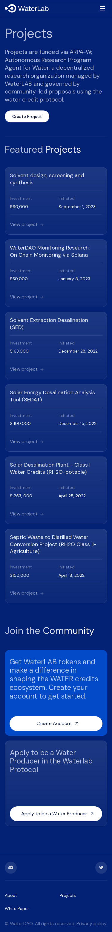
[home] (27, 8)
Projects (68, 895)
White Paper (17, 908)
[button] (101, 8)
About (11, 895)
